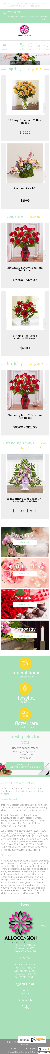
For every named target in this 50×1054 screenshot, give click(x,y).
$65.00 (25, 348)
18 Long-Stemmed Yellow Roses (25, 121)
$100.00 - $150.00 (25, 511)
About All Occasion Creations (18, 783)
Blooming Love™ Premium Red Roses (25, 269)
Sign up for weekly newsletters (25, 766)
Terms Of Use (17, 1048)
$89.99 (25, 200)
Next (46, 108)
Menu (4, 49)
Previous (4, 108)
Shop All (33, 69)
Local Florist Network (19, 1052)
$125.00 (25, 132)
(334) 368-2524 (14, 12)
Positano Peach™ (25, 188)
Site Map (36, 1052)
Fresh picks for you (25, 746)
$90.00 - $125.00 (25, 280)
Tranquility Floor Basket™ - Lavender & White (25, 500)
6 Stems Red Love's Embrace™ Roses (25, 337)
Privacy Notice (32, 1048)
